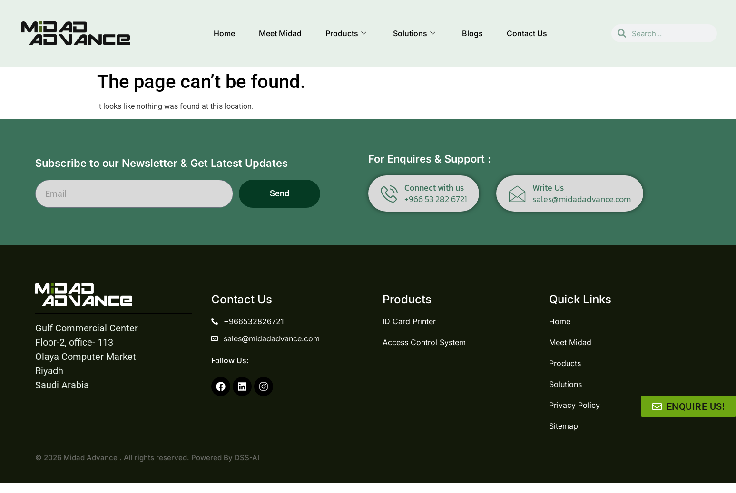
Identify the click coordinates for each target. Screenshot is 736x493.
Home (224, 33)
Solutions (414, 33)
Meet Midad (280, 33)
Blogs (472, 33)
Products (345, 33)
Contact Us (527, 33)
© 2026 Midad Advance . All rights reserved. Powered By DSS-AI (147, 457)
